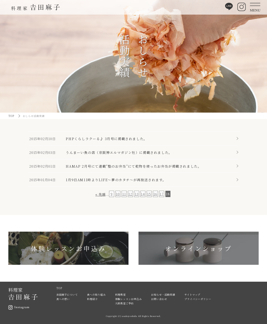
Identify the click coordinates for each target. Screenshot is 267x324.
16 (155, 194)
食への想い (63, 299)
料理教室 (120, 294)
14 (143, 194)
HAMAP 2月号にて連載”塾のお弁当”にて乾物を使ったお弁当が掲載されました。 (133, 166)
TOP (11, 116)
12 (130, 194)
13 (137, 194)
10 (118, 194)
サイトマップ (192, 294)
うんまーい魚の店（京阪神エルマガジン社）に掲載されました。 (119, 152)
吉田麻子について (67, 294)
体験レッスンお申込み (128, 299)
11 (124, 194)
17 (162, 194)
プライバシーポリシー (197, 299)
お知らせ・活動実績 (163, 294)
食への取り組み (96, 294)
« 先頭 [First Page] (100, 194)
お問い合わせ (159, 299)
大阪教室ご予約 (124, 303)
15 (149, 194)
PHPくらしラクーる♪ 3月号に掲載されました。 (106, 138)
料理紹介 (92, 299)
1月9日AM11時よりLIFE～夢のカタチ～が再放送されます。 (116, 179)
